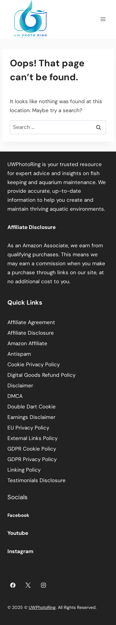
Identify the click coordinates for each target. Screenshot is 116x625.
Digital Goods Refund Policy (41, 375)
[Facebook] (12, 585)
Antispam (19, 353)
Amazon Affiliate (27, 343)
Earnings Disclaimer (31, 417)
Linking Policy (24, 469)
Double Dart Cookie (31, 406)
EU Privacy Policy (28, 427)
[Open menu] (103, 19)
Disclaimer (20, 385)
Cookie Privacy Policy (33, 364)
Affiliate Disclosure (30, 332)
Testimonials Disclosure (36, 480)
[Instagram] (43, 585)
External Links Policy (32, 438)
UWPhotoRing (42, 607)
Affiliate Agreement (31, 322)
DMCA (15, 396)
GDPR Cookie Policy (31, 448)
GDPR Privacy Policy (32, 459)
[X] (28, 585)
